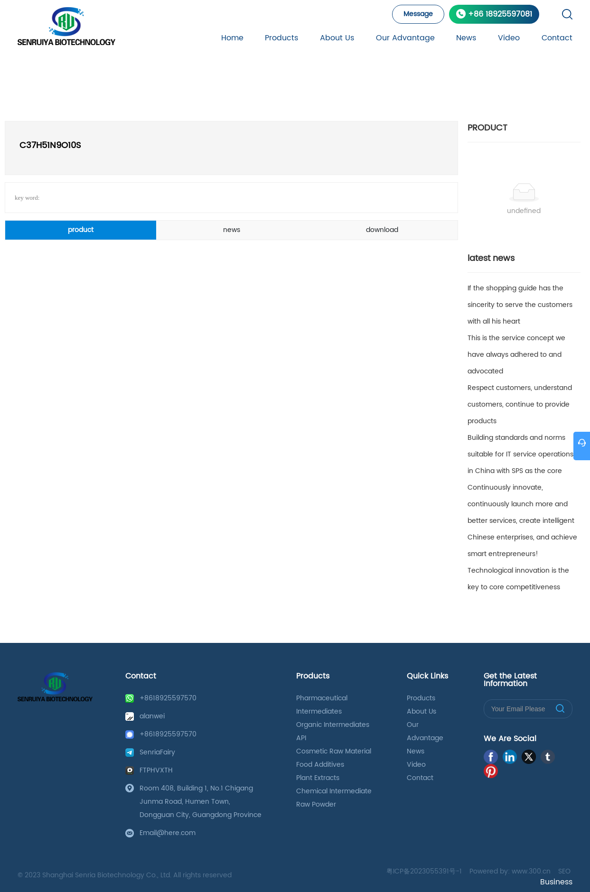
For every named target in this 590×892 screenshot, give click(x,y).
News (466, 38)
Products (281, 38)
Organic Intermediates (332, 724)
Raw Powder (316, 804)
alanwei (152, 716)
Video (509, 38)
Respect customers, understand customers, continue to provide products (520, 404)
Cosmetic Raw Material (333, 751)
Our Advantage (405, 38)
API (301, 738)
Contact (557, 38)
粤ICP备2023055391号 (421, 871)
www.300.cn (531, 871)
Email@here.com (168, 832)
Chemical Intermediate (334, 791)
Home (232, 38)
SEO (564, 871)
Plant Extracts (317, 777)
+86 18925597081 (500, 14)
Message (418, 14)
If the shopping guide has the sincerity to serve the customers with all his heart (520, 305)
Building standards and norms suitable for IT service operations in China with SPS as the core (520, 454)
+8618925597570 (168, 698)
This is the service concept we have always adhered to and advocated (516, 355)
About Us (337, 38)
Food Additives (320, 764)
